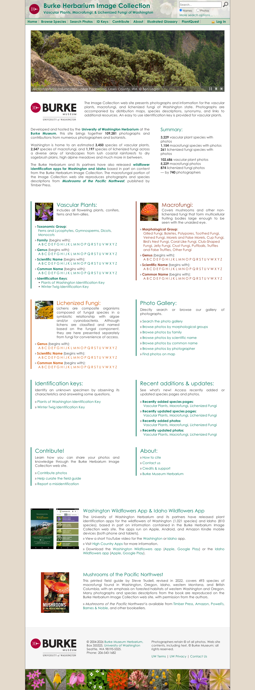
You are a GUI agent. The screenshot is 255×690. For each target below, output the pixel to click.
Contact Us (198, 656)
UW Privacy (178, 656)
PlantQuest (190, 21)
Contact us (151, 463)
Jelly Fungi (162, 245)
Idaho (172, 538)
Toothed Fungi (207, 233)
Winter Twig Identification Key (65, 286)
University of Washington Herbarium (110, 129)
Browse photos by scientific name (169, 337)
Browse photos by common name (170, 343)
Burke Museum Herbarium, (123, 642)
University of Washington (122, 645)
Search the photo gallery (162, 321)
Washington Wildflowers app (137, 549)
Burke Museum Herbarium (163, 474)
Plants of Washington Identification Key (73, 282)
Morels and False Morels (186, 237)
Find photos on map (158, 354)
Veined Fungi (154, 237)
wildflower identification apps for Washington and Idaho (90, 166)
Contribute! (49, 450)
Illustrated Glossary (162, 21)
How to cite (151, 457)
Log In (221, 21)
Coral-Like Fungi (183, 241)
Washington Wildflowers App (115, 511)
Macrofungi (178, 406)
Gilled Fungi (152, 233)
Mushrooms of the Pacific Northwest (123, 574)
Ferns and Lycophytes (55, 230)
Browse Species (53, 21)
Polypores (186, 233)
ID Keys (102, 21)
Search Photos (81, 21)
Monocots (46, 235)
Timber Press (183, 604)
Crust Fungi (181, 245)
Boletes (170, 233)
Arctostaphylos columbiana (54, 89)
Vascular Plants (155, 406)
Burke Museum (43, 133)
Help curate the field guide (59, 478)
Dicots (106, 230)
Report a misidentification (58, 484)
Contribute (120, 21)
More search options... (196, 15)
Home (32, 21)
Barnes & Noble (95, 608)
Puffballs (198, 245)
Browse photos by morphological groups (175, 327)
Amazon (202, 604)
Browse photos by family (162, 332)
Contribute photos (52, 473)
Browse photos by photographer (168, 348)
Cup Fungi (215, 237)
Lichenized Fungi (203, 406)
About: (149, 450)
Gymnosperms (87, 230)
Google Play (188, 549)
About (138, 21)
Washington (152, 538)
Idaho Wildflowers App (179, 511)
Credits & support (156, 468)
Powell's (217, 604)
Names (187, 10)
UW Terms (158, 656)
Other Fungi (182, 250)
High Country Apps (107, 544)
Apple (169, 549)
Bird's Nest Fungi (156, 241)
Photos (204, 10)
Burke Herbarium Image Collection (96, 5)
